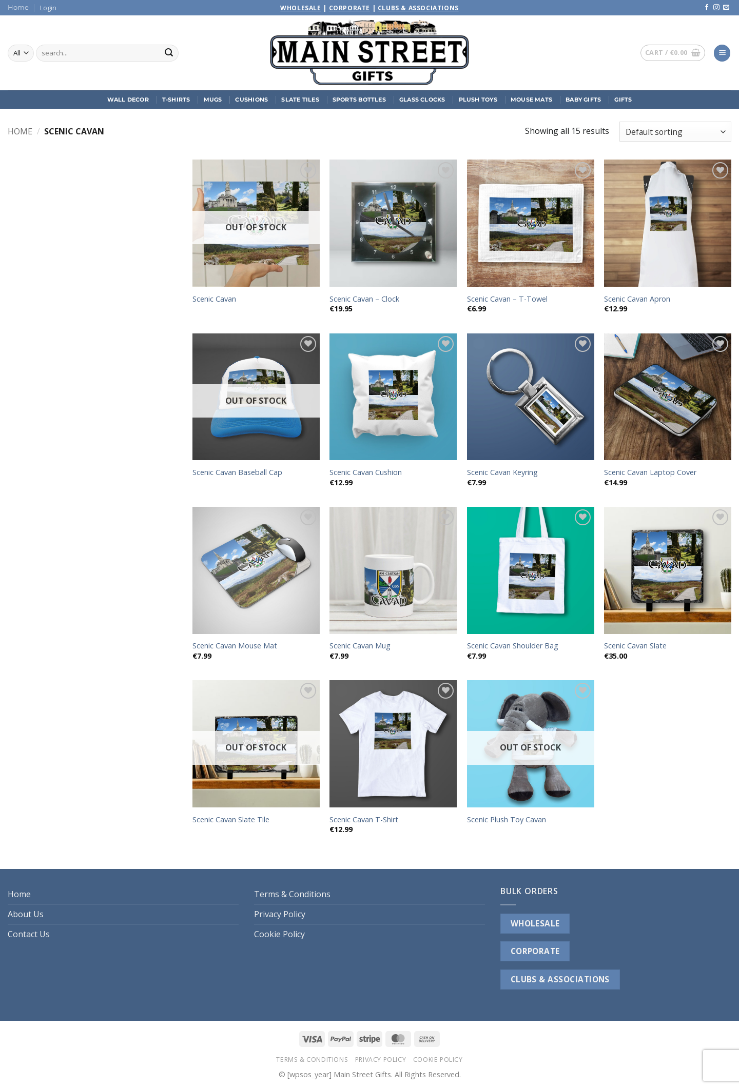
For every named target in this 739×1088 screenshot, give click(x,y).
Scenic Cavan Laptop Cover (650, 472)
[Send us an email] (726, 7)
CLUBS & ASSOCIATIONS (560, 979)
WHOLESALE (535, 923)
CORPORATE (535, 951)
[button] (48, 7)
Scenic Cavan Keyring (502, 472)
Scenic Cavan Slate (635, 645)
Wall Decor (128, 99)
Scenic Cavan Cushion (365, 472)
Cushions (251, 99)
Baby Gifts (583, 99)
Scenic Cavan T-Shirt (363, 819)
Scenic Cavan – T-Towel (507, 299)
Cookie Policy (279, 934)
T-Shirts (176, 99)
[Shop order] (675, 132)
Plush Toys (478, 99)
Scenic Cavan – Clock (364, 299)
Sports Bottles (359, 99)
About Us (26, 914)
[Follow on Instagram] (716, 7)
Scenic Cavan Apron (637, 299)
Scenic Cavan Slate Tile (230, 819)
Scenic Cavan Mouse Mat (234, 645)
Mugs (213, 99)
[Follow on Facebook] (707, 7)
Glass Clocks (422, 99)
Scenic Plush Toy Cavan (506, 819)
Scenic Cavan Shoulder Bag (512, 645)
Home (18, 7)
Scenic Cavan (214, 299)
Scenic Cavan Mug (360, 645)
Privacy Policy (279, 914)
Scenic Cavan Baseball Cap (237, 472)
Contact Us (29, 934)
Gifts (623, 99)
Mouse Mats (531, 99)
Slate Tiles (300, 99)
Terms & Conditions (292, 894)
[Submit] (169, 53)
